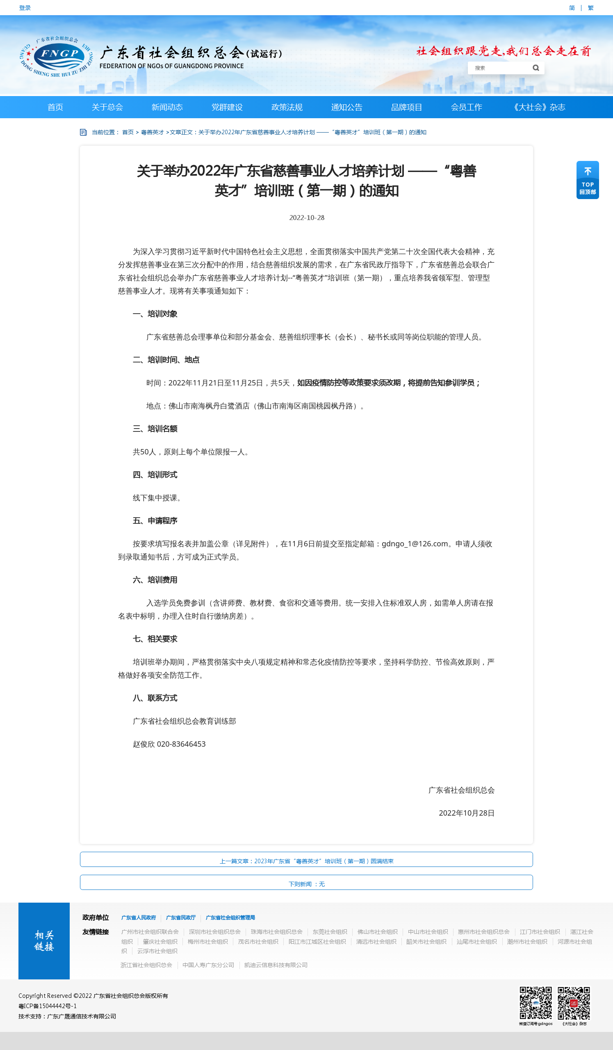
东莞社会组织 (330, 931)
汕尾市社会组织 (477, 941)
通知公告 (346, 107)
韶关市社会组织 (426, 941)
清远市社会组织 (376, 941)
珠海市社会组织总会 (277, 931)
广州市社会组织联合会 (150, 931)
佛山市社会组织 (378, 931)
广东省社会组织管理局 (230, 917)
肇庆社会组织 (160, 941)
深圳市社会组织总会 (215, 931)
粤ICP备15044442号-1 (47, 1006)
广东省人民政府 (138, 917)
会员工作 (466, 107)
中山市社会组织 (428, 931)
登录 (25, 7)
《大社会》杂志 (538, 107)
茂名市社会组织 (258, 941)
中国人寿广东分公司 (208, 965)
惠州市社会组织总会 (484, 931)
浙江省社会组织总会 (146, 965)
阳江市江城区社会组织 (317, 941)
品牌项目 (406, 107)
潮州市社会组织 (527, 941)
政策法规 (287, 107)
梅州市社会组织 (208, 941)
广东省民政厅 (181, 917)
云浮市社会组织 (157, 951)
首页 (55, 107)
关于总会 (107, 107)
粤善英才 (152, 132)
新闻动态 (167, 107)
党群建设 (227, 107)
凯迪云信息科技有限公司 (276, 965)
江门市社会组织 (540, 931)
